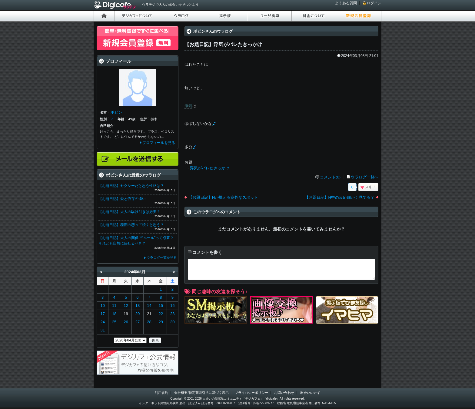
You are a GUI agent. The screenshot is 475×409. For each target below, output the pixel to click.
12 (126, 305)
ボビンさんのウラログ (213, 31)
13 (137, 305)
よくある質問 (346, 3)
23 (172, 313)
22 (161, 313)
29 (161, 322)
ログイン (374, 3)
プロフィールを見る (158, 143)
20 (137, 313)
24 (102, 322)
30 (172, 322)
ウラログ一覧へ (364, 177)
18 (114, 313)
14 (149, 305)
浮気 (188, 106)
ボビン (116, 112)
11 (114, 305)
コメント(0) (330, 177)
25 (114, 322)
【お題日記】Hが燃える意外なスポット (223, 197)
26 (126, 322)
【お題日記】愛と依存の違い (122, 199)
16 (172, 305)
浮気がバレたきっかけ (209, 168)
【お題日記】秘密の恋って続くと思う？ (131, 225)
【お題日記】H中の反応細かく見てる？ (339, 197)
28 (149, 322)
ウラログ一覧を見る (162, 257)
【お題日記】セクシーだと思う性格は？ (131, 186)
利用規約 (161, 392)
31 (102, 330)
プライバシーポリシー (251, 392)
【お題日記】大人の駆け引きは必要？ (129, 212)
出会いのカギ (310, 392)
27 (137, 322)
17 (102, 313)
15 (161, 305)
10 (102, 305)
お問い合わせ (284, 392)
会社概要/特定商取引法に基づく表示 (201, 392)
